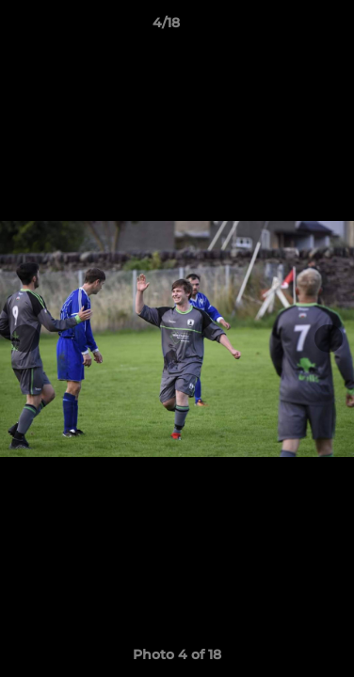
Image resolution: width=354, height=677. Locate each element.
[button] (286, 27)
